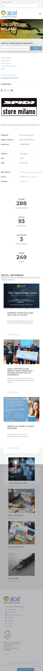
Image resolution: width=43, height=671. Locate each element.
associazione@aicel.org (15, 615)
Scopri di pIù (13, 335)
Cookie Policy (5, 665)
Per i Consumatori (9, 66)
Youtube (10, 626)
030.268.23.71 (12, 612)
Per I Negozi (6, 63)
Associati (4, 2)
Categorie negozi (10, 78)
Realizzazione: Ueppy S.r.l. (34, 666)
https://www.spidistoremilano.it (31, 172)
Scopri (6, 654)
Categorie (11, 32)
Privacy (11, 665)
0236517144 (24, 181)
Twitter (10, 623)
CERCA (35, 48)
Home (3, 32)
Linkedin (10, 620)
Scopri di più (14, 486)
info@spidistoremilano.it (28, 177)
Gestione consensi (25, 669)
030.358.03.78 (11, 609)
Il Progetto (6, 61)
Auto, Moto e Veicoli (24, 32)
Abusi (3, 69)
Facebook (11, 617)
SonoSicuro (6, 58)
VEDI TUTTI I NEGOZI (8, 75)
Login (9, 2)
